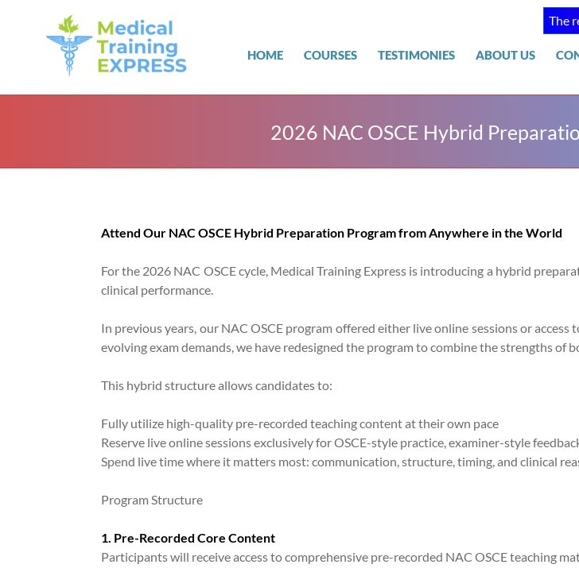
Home (265, 55)
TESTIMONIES (416, 55)
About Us (505, 55)
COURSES (330, 55)
